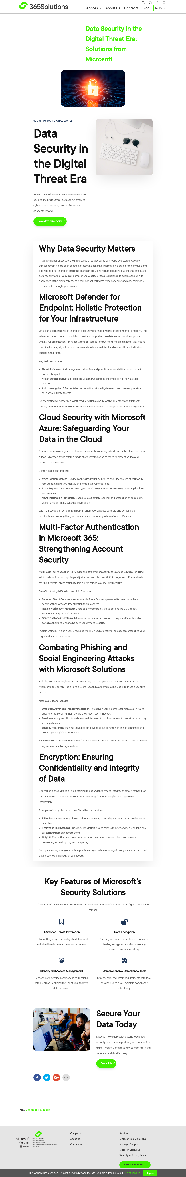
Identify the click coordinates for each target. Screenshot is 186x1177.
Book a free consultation (50, 221)
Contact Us (106, 1063)
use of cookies (132, 1173)
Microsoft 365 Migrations (132, 1139)
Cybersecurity (41, 26)
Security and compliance (132, 1155)
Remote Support (133, 1164)
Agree (150, 1173)
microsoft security (37, 1110)
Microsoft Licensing (129, 1149)
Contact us (76, 1144)
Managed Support (129, 1144)
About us (75, 1139)
